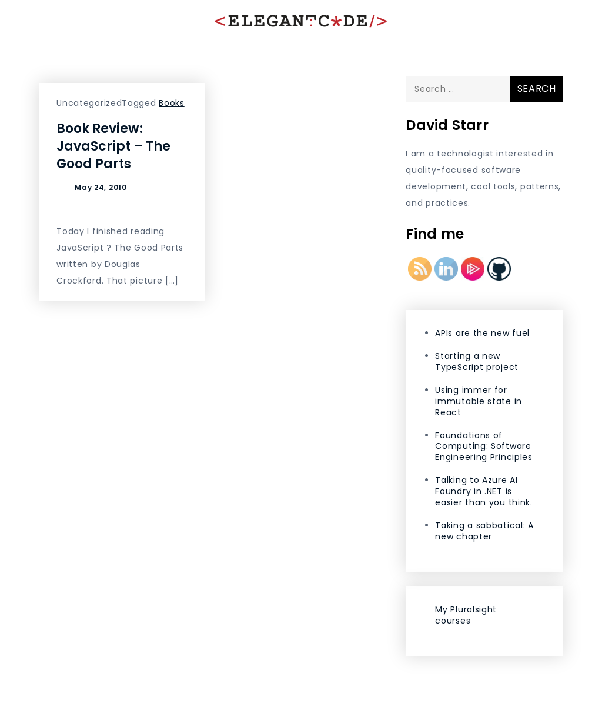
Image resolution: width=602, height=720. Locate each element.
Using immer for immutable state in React (478, 401)
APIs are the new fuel (482, 333)
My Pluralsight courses (466, 615)
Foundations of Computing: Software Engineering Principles (483, 446)
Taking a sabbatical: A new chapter (484, 530)
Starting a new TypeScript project (477, 361)
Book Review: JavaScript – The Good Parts (113, 146)
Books (172, 103)
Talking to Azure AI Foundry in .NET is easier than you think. (483, 491)
